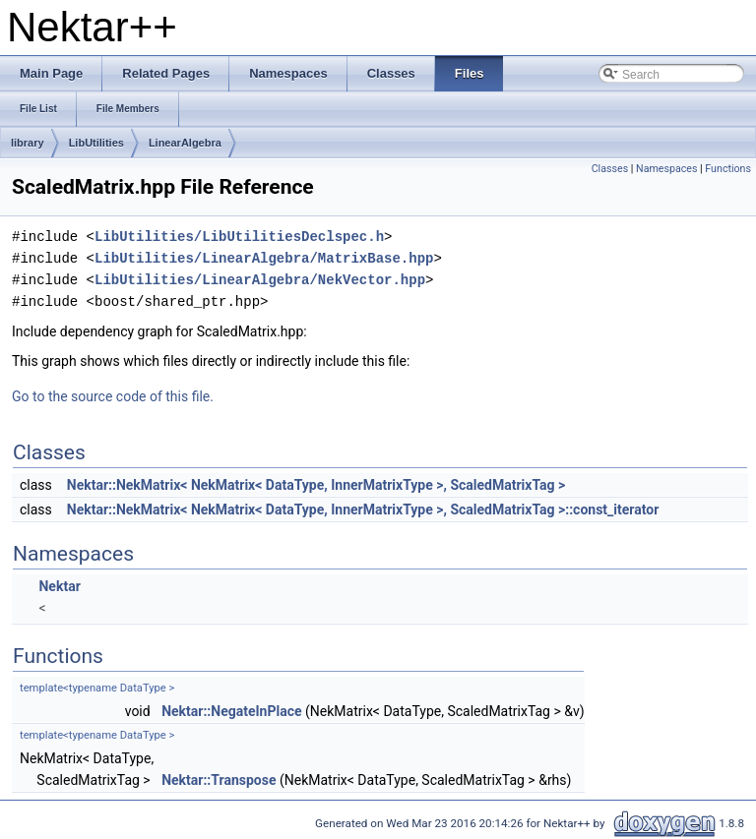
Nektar (59, 586)
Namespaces (666, 168)
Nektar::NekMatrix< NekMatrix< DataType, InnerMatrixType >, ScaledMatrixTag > (316, 485)
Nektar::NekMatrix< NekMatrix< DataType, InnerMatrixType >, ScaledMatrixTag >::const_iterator (363, 509)
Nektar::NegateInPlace (231, 711)
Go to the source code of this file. (113, 396)
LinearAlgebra (185, 143)
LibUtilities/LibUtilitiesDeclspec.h (239, 236)
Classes (610, 168)
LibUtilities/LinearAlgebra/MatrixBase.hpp (263, 258)
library (27, 143)
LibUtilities (96, 143)
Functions (728, 168)
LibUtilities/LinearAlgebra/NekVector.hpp (259, 279)
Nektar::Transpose (218, 780)
